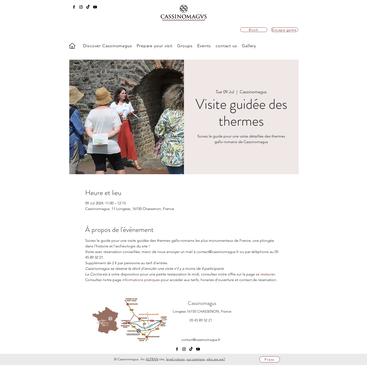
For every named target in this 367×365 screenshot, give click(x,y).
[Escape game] (284, 29)
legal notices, (176, 359)
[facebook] (74, 7)
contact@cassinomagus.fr (200, 339)
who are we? (216, 359)
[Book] (253, 29)
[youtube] (95, 7)
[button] (107, 46)
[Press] (269, 359)
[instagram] (81, 7)
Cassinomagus (202, 303)
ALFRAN (152, 359)
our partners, (196, 359)
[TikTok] (88, 7)
